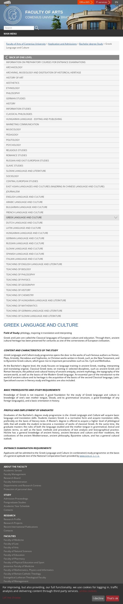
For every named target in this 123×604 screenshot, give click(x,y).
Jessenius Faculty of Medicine (19, 566)
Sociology (12, 176)
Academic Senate (13, 470)
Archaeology (14, 67)
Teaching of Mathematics (21, 305)
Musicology (13, 129)
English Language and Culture (25, 196)
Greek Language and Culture (24, 217)
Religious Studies (16, 150)
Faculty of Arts (11, 547)
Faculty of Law (11, 543)
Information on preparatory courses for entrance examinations (46, 62)
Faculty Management (15, 474)
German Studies (15, 98)
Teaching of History (18, 290)
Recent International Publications (21, 526)
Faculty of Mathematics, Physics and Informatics (29, 570)
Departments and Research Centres (22, 485)
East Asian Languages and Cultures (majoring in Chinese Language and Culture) (55, 186)
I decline (98, 598)
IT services (101, 2)
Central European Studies (22, 181)
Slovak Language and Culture (24, 248)
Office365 (84, 2)
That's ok (112, 598)
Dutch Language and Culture (24, 222)
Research (9, 515)
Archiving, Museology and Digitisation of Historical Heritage (43, 72)
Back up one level (20, 57)
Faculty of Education (14, 555)
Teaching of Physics (18, 279)
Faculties (10, 536)
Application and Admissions (62, 43)
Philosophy (13, 93)
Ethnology (13, 88)
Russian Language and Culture (25, 243)
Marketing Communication (22, 124)
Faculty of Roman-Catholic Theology (22, 573)
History (10, 103)
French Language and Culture (24, 212)
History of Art (14, 77)
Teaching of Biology (18, 269)
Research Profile (12, 519)
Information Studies (18, 108)
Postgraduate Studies (15, 502)
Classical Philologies (19, 114)
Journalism (13, 191)
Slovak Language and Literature (26, 170)
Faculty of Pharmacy (14, 558)
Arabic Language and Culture (24, 202)
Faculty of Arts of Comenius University (26, 43)
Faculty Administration (15, 481)
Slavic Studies (14, 165)
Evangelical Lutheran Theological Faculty (25, 577)
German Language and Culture (25, 238)
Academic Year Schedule (17, 506)
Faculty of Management (16, 581)
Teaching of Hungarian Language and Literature (36, 300)
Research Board (12, 478)
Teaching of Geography (20, 284)
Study (7, 494)
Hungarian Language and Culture (27, 233)
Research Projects (13, 523)
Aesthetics (12, 82)
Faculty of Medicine (14, 539)
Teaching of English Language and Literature (34, 264)
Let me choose (12, 597)
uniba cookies (88, 591)
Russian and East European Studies (27, 160)
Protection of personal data (18, 489)
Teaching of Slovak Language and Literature (33, 316)
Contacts (8, 509)
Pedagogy (12, 134)
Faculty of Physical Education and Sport (24, 562)
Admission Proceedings (16, 498)
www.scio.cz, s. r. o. (89, 455)
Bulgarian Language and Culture (26, 207)
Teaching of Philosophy (20, 274)
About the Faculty (15, 466)
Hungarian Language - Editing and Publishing (34, 119)
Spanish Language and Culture (25, 253)
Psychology (13, 145)
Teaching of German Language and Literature (34, 310)
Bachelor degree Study (91, 43)
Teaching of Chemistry (20, 295)
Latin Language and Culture (23, 228)
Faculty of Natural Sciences (18, 551)
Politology (13, 140)
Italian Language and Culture (24, 259)
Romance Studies (16, 155)
